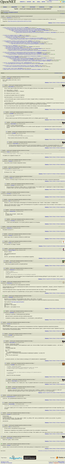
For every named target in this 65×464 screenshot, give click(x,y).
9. (3, 233)
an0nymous (15, 45)
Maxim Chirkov (61, 461)
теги (51, 1)
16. (1, 395)
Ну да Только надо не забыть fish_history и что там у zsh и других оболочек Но (21, 28)
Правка (54, 22)
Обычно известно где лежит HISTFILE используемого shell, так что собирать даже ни (24, 29)
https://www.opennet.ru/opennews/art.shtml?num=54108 (19, 21)
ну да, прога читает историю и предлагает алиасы (15, 36)
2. (1, 150)
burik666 (26, 27)
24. (6, 131)
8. (1, 226)
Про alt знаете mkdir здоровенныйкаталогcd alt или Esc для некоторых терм (20, 48)
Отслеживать (62, 13)
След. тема (63, 450)
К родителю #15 (49, 278)
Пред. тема (59, 450)
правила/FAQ (14, 6)
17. (1, 412)
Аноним (27, 36)
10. (1, 281)
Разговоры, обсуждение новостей (11, 12)
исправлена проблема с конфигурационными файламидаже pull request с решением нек (25, 54)
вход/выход (41, 6)
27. (6, 379)
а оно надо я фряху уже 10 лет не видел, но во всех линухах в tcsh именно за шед (21, 63)
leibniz (20, 35)
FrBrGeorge (39, 52)
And (16, 37)
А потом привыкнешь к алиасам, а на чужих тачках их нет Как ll (15, 40)
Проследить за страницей (6, 462)
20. (3, 425)
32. (5, 219)
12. (3, 241)
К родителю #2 (49, 173)
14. (3, 333)
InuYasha (30, 40)
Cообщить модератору (60, 22)
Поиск (48, 1)
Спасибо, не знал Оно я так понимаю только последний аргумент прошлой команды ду (25, 50)
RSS (60, 6)
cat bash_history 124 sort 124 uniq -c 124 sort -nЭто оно (13, 27)
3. (3, 159)
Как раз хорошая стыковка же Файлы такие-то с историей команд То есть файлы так (27, 39)
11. (5, 183)
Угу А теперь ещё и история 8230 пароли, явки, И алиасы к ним (20, 42)
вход (53, 0)
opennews (9, 17)
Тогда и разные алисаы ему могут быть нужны (22, 31)
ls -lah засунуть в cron (10, 57)
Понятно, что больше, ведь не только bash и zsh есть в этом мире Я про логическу (24, 38)
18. (4, 260)
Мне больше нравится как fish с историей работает (18, 49)
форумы (5, 6)
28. (1, 436)
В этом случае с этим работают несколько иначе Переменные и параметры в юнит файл (23, 66)
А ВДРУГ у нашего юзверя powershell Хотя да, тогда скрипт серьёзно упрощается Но (27, 30)
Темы (56, 450)
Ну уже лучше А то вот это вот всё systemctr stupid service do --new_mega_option (18, 65)
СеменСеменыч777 (28, 62)
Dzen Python (39, 28)
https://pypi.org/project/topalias (17, 301)
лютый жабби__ (41, 63)
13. (1, 322)
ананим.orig (35, 42)
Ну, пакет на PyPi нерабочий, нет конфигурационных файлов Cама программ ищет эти (19, 52)
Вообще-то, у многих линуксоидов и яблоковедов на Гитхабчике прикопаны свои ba (22, 41)
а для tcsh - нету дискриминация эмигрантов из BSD (13, 62)
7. (4, 176)
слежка (50, 6)
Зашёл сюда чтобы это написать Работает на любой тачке (17, 46)
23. (3, 402)
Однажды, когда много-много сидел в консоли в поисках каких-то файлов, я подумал (29, 60)
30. (4, 268)
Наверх (54, 82)
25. (4, 340)
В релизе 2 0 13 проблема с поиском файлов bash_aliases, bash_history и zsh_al (21, 53)
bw (29, 49)
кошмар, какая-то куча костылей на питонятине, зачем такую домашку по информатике (20, 69)
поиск (23, 6)
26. (5, 363)
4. (1, 192)
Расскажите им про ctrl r (7, 45)
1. (1, 76)
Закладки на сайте (5, 461)
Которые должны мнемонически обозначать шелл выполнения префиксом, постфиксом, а (33, 32)
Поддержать (56, 462)
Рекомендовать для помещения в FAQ (44, 450)
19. (3, 85)
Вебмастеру (62, 462)
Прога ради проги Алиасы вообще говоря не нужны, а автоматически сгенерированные (20, 56)
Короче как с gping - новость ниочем (10, 68)
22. (5, 122)
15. (3, 248)
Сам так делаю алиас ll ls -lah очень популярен (20, 58)
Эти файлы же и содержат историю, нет (11, 35)
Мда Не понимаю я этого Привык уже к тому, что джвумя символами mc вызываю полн (30, 59)
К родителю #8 (49, 258)
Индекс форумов (52, 450)
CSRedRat (39, 53)
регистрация (56, 0)
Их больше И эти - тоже (10, 37)
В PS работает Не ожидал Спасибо (12, 47)
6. (3, 167)
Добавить (51, 462)
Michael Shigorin (38, 48)
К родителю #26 (49, 392)
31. (4, 209)
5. (3, 199)
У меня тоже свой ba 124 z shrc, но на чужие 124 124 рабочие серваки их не (25, 43)
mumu (21, 47)
